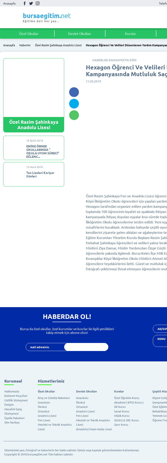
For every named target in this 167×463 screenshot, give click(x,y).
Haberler (25, 45)
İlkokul (42, 407)
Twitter (31, 3)
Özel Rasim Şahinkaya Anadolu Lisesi (58, 45)
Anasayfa (9, 3)
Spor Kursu (121, 424)
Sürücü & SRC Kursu (126, 420)
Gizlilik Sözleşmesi (16, 400)
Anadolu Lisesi (47, 415)
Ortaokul (43, 411)
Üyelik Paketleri (14, 418)
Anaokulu (44, 402)
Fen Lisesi (44, 420)
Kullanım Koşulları (15, 395)
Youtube (44, 3)
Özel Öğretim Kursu (126, 398)
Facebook (24, 3)
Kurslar (130, 33)
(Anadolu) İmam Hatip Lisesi (94, 429)
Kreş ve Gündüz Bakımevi (54, 398)
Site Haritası (12, 422)
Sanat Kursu (121, 411)
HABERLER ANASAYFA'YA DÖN (114, 60)
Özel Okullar (28, 33)
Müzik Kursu (121, 415)
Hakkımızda (11, 391)
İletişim (9, 404)
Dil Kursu (119, 407)
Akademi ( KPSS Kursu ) (129, 402)
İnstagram (37, 3)
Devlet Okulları (79, 33)
